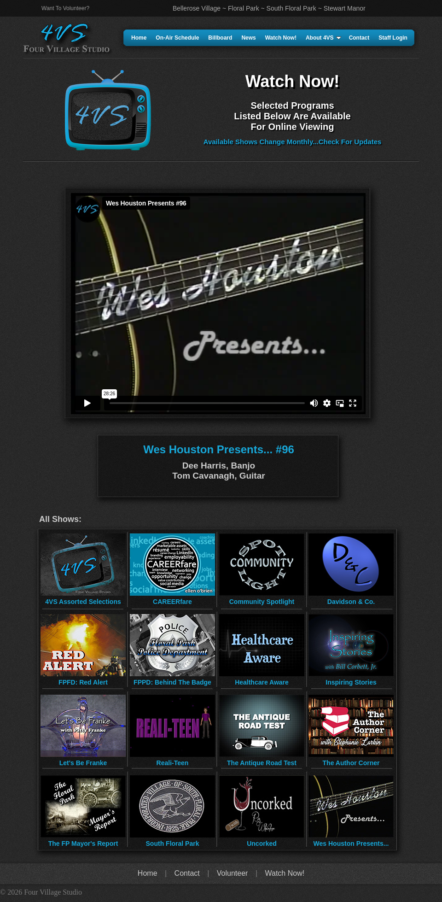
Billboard (220, 38)
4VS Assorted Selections (83, 601)
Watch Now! (281, 38)
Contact (359, 38)
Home (138, 38)
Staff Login (392, 38)
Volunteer (232, 873)
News (248, 38)
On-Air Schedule (177, 38)
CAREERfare (172, 601)
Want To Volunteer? (65, 8)
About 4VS (323, 38)
